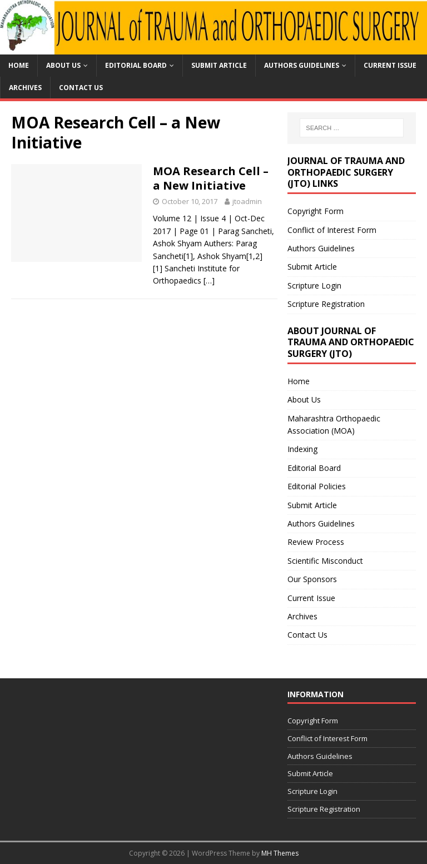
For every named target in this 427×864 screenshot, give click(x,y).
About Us (63, 65)
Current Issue (390, 65)
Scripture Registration (326, 304)
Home (18, 65)
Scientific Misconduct (325, 560)
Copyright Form (315, 211)
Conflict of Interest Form (331, 230)
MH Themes (280, 853)
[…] (209, 280)
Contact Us (81, 87)
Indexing (302, 449)
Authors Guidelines (301, 65)
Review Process (315, 542)
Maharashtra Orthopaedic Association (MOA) (333, 424)
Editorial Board (136, 65)
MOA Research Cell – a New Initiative (211, 178)
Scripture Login (314, 285)
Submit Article (219, 65)
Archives (25, 87)
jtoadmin (247, 201)
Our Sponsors (312, 579)
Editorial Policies (316, 486)
